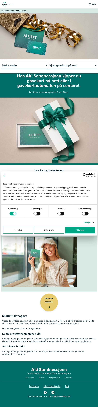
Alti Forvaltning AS (62, 396)
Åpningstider (30, 378)
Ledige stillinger (54, 378)
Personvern (34, 386)
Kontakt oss (68, 378)
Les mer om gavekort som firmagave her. (21, 328)
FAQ (67, 386)
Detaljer (87, 222)
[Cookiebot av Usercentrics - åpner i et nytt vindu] (84, 175)
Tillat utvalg (49, 230)
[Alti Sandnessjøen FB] (45, 393)
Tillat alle (80, 230)
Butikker (41, 378)
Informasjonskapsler (52, 386)
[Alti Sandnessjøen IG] (52, 393)
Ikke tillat (18, 230)
